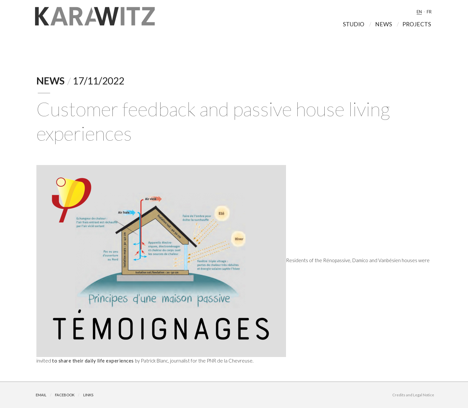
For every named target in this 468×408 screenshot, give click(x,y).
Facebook (64, 395)
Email (41, 395)
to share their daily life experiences (93, 360)
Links (88, 395)
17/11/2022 (98, 80)
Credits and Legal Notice (413, 395)
